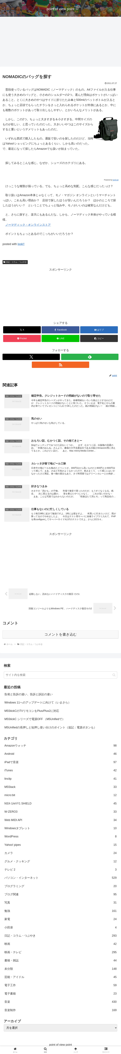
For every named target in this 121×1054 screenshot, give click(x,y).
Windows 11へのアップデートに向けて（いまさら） (37, 702)
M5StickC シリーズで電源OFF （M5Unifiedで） (34, 719)
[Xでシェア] (22, 329)
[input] (60, 675)
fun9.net (115, 180)
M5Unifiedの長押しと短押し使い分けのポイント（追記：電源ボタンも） (50, 727)
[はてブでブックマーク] (99, 329)
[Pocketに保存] (22, 338)
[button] (99, 338)
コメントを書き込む (60, 634)
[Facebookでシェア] (60, 329)
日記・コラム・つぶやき (15, 262)
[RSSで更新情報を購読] (60, 365)
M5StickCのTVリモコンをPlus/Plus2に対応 (31, 710)
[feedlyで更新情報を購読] (89, 357)
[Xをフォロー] (31, 357)
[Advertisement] (60, 43)
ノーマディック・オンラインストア (28, 224)
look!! (21, 244)
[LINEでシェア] (60, 338)
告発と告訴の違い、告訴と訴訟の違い (28, 694)
